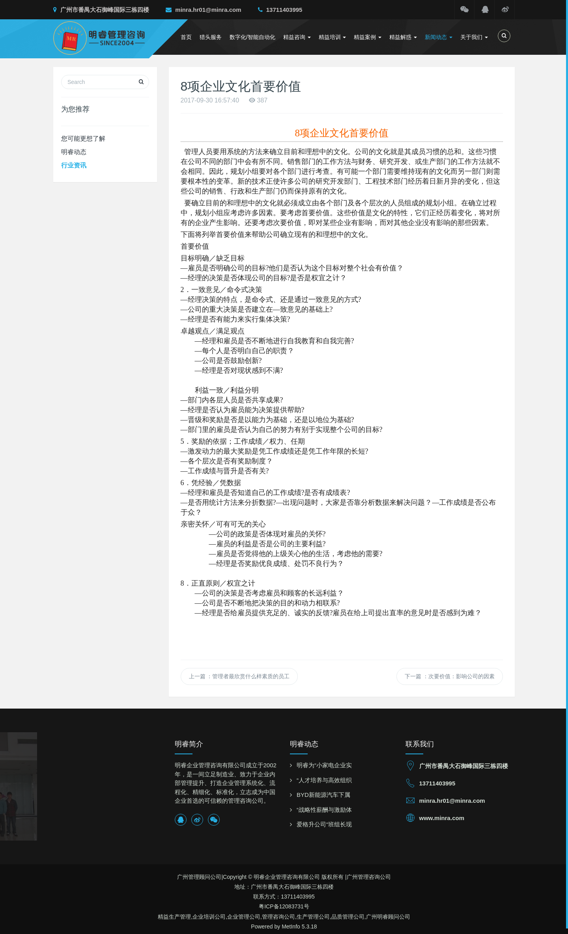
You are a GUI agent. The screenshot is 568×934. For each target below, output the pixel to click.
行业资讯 (73, 165)
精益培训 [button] (332, 37)
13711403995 (280, 9)
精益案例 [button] (367, 37)
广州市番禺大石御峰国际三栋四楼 (101, 9)
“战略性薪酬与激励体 (324, 809)
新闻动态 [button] (438, 37)
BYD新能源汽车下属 (323, 794)
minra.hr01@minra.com (203, 9)
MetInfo (291, 926)
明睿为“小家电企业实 (324, 765)
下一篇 (450, 676)
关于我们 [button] (474, 37)
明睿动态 (73, 152)
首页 (186, 37)
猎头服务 (211, 37)
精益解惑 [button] (403, 37)
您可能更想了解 (83, 138)
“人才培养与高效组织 (324, 780)
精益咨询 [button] (297, 37)
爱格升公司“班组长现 (324, 824)
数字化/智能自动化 (252, 37)
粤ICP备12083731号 (284, 906)
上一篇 (239, 676)
